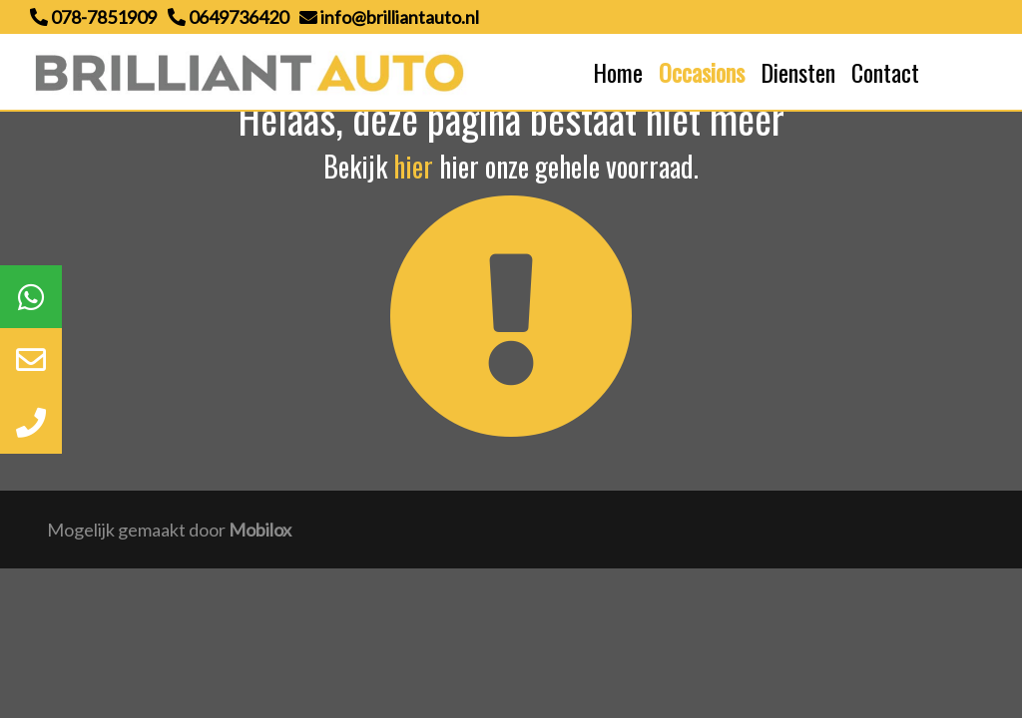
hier (413, 166)
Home (618, 72)
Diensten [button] (798, 72)
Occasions (702, 72)
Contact (885, 72)
